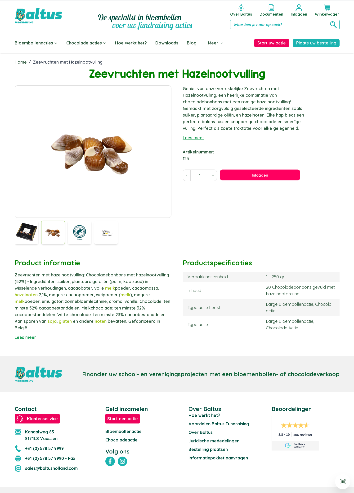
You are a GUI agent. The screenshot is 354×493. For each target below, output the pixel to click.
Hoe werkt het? (131, 43)
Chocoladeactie (121, 439)
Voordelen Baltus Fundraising (218, 423)
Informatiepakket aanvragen (218, 457)
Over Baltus (200, 431)
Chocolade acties (86, 43)
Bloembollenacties (36, 43)
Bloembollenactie (123, 430)
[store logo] (38, 15)
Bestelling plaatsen (208, 448)
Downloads (166, 43)
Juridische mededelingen (213, 440)
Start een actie (122, 417)
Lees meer (193, 137)
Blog (192, 43)
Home (21, 61)
